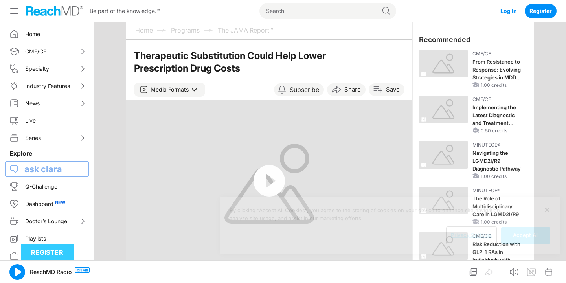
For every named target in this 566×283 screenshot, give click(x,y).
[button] (169, 90)
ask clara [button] (43, 169)
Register (540, 10)
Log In (508, 10)
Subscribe (304, 90)
